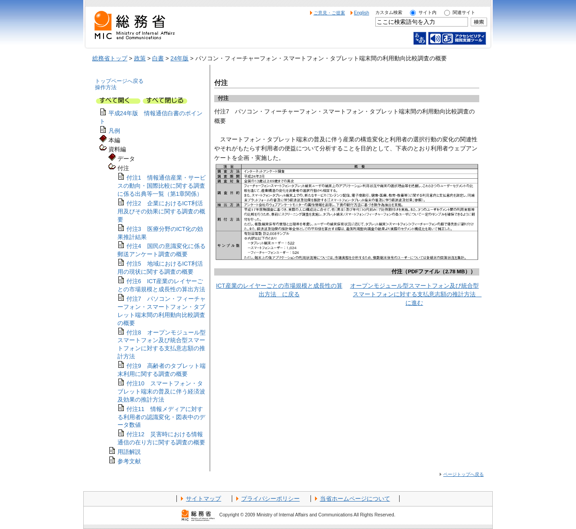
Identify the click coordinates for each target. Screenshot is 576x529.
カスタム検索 (388, 12)
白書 (158, 58)
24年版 (180, 58)
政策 (140, 58)
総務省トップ (109, 58)
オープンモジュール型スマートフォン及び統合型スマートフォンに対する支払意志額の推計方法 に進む (416, 294)
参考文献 (129, 461)
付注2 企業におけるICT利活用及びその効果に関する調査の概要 (161, 211)
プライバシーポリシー (270, 498)
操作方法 (106, 87)
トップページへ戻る (119, 81)
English (361, 12)
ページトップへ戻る (463, 474)
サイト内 (427, 12)
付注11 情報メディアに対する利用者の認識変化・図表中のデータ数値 (161, 417)
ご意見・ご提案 (329, 12)
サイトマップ (203, 498)
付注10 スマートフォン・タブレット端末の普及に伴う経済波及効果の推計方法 (161, 391)
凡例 (114, 130)
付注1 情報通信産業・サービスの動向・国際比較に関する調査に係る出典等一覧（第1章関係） (161, 185)
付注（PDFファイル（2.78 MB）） (434, 271)
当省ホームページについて (355, 498)
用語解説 (129, 451)
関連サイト (464, 12)
